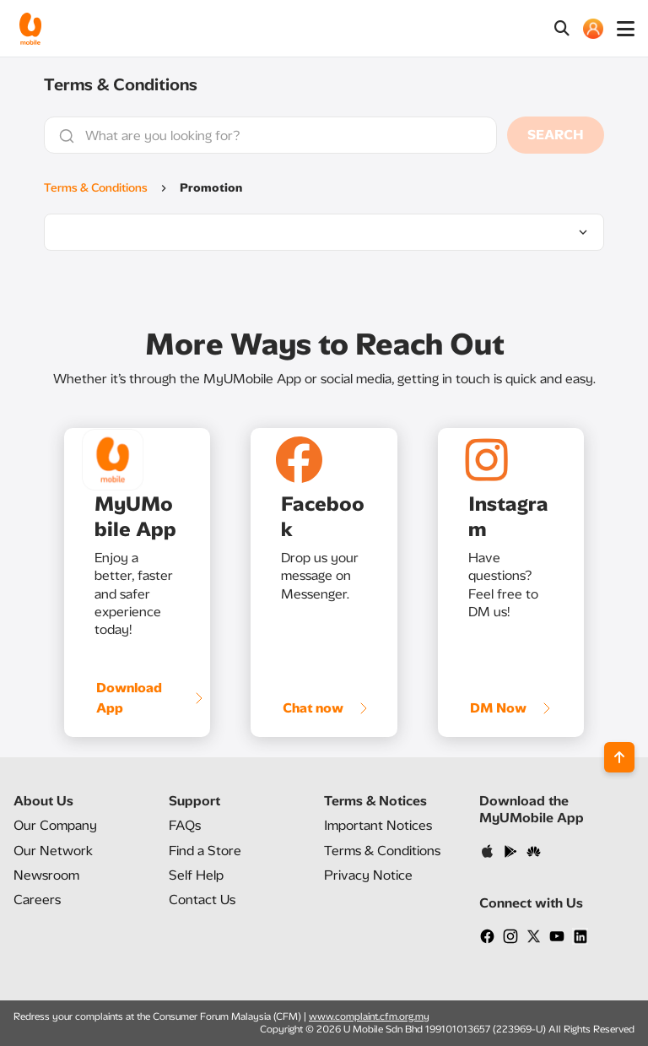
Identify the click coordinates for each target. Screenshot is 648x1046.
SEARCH (555, 135)
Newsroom (46, 875)
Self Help (196, 875)
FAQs (185, 825)
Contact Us (202, 900)
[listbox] (324, 232)
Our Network (53, 851)
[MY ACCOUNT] (593, 29)
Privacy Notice (368, 875)
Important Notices (378, 825)
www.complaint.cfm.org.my (369, 1016)
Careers (37, 900)
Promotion (211, 188)
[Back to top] (619, 757)
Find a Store (205, 851)
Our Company (55, 825)
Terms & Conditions (96, 188)
